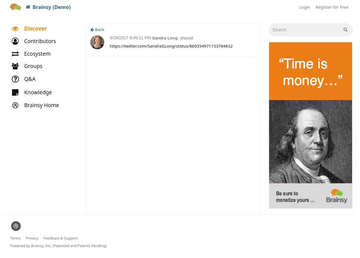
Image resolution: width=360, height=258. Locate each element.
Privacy (32, 238)
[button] (36, 41)
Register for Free (332, 7)
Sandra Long (165, 38)
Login (304, 7)
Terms (15, 238)
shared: (187, 38)
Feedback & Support (60, 238)
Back (97, 29)
